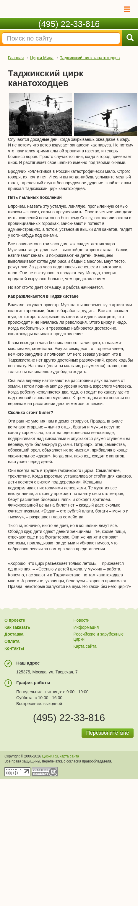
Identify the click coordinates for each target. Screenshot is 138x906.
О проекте (14, 620)
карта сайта (69, 756)
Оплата (12, 641)
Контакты (14, 648)
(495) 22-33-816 (69, 24)
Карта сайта (85, 646)
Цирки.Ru (50, 756)
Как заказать (17, 627)
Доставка (13, 634)
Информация (86, 627)
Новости (82, 620)
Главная (16, 57)
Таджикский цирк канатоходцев (90, 57)
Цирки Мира (41, 57)
